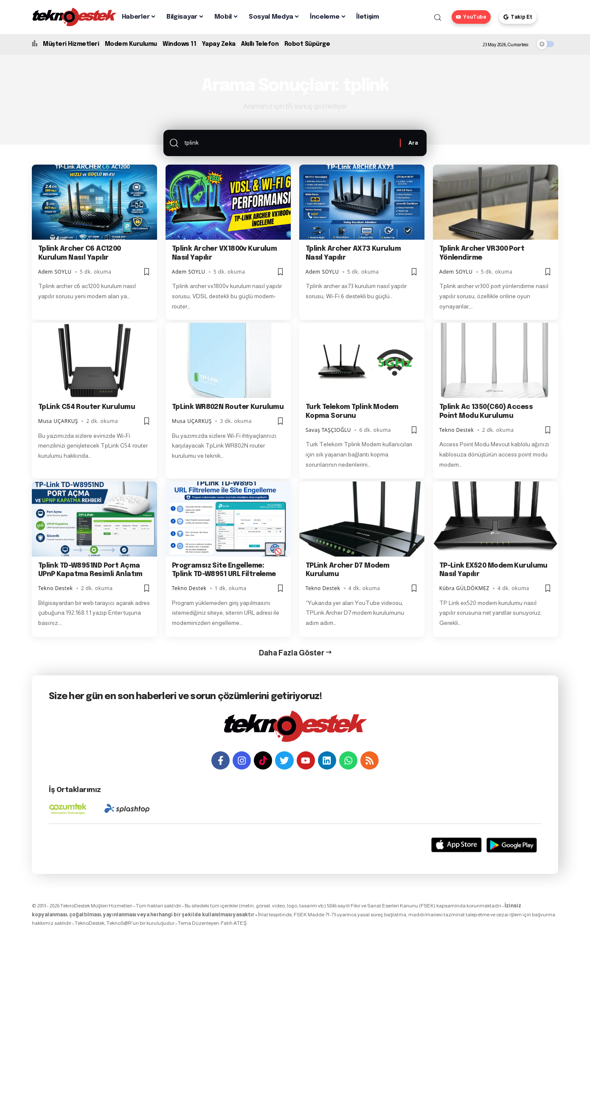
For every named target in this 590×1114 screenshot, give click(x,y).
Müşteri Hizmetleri (71, 44)
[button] (437, 17)
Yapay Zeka (219, 44)
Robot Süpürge (307, 44)
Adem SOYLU (55, 272)
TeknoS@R (119, 924)
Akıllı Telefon (259, 44)
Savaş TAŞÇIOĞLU (328, 430)
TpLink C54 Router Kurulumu (86, 407)
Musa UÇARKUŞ (58, 421)
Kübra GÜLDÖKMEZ (464, 588)
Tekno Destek (456, 430)
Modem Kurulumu (131, 44)
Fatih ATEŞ (234, 924)
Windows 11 (179, 44)
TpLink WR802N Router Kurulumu (228, 407)
